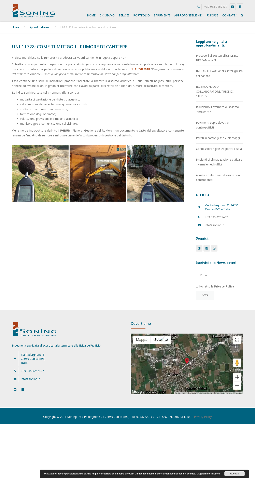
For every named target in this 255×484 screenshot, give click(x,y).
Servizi (124, 15)
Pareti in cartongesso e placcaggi (218, 138)
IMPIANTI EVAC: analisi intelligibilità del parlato (219, 73)
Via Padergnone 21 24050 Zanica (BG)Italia (33, 359)
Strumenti (162, 15)
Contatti (229, 15)
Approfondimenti (188, 15)
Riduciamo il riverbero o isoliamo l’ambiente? (217, 109)
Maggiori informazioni (208, 473)
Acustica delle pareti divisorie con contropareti (218, 177)
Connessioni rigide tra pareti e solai (219, 149)
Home (91, 15)
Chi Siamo (107, 15)
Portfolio (141, 15)
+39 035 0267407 (215, 7)
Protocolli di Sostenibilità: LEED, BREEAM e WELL (217, 58)
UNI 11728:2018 (139, 69)
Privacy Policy (203, 417)
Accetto (234, 473)
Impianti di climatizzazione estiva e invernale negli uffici (219, 162)
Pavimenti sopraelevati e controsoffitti (212, 125)
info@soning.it (214, 225)
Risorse (212, 15)
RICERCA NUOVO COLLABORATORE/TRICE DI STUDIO (214, 91)
